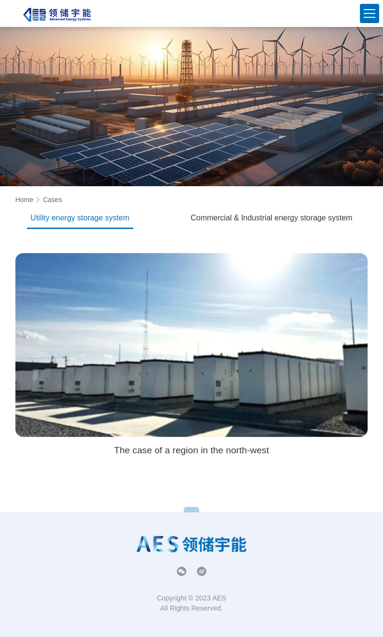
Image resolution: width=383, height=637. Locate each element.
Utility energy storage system (80, 220)
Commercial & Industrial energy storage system (271, 220)
